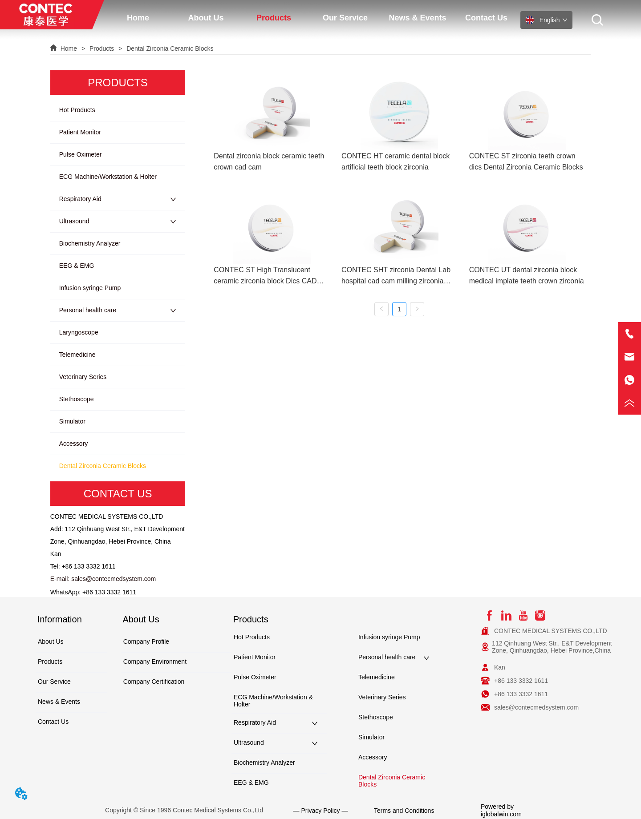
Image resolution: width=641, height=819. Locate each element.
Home (69, 48)
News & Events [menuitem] (417, 17)
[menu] (312, 17)
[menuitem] (206, 17)
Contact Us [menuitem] (486, 17)
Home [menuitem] (138, 17)
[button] (205, 18)
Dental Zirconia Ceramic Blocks (169, 48)
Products (102, 48)
